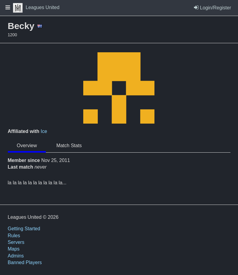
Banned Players (25, 262)
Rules (14, 235)
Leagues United (36, 7)
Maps (14, 248)
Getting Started (24, 228)
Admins (16, 255)
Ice (44, 131)
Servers (16, 242)
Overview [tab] (27, 145)
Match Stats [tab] (69, 145)
